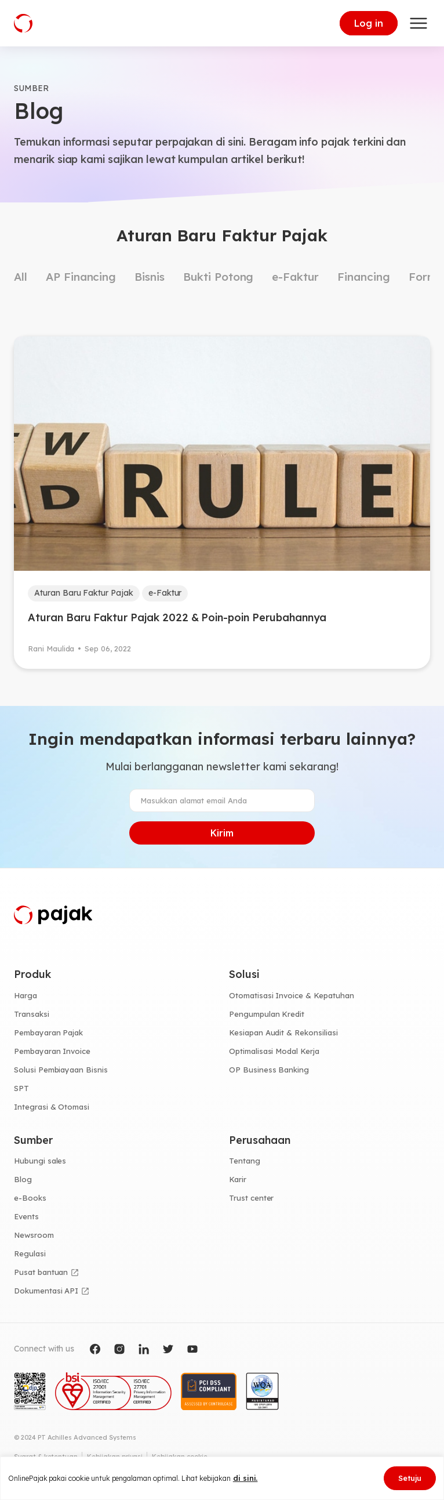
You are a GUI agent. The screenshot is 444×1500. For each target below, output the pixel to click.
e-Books (30, 1197)
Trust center (251, 1197)
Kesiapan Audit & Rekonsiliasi (283, 1032)
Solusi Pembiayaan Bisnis (61, 1069)
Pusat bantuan (41, 1272)
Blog (23, 1179)
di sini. (245, 1478)
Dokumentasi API (46, 1290)
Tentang (244, 1160)
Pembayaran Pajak (48, 1032)
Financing (363, 277)
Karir (237, 1179)
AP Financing (81, 277)
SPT (21, 1088)
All (20, 277)
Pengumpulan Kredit (266, 1014)
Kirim (222, 833)
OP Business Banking (269, 1069)
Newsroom (34, 1235)
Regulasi (30, 1253)
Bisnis (149, 277)
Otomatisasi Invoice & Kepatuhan (291, 995)
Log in (368, 23)
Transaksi (31, 1014)
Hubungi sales (40, 1160)
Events (26, 1216)
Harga (25, 995)
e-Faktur (295, 277)
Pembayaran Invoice (52, 1051)
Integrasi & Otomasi (51, 1106)
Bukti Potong (218, 277)
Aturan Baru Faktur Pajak (83, 593)
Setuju (409, 1478)
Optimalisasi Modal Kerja (274, 1051)
